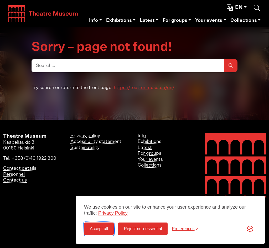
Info (93, 20)
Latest (147, 20)
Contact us (15, 180)
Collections (243, 20)
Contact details (19, 168)
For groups (175, 20)
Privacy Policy (113, 213)
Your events (208, 20)
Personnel (14, 174)
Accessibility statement (95, 141)
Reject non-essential (143, 228)
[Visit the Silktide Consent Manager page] (250, 229)
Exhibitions (119, 20)
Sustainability (85, 147)
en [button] (235, 7)
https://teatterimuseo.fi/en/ (144, 87)
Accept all (99, 228)
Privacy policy (85, 135)
